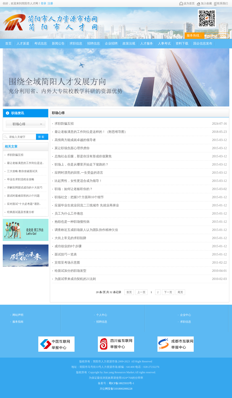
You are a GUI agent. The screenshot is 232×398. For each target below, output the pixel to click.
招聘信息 (93, 43)
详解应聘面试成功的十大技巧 (24, 187)
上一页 (141, 292)
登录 (43, 3)
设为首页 (187, 3)
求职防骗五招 (15, 154)
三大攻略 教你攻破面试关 (22, 171)
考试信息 (40, 43)
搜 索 (41, 136)
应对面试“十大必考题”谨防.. (24, 203)
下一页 (168, 292)
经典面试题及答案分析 (20, 212)
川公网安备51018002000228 (116, 388)
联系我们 (221, 3)
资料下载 (182, 43)
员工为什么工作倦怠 (69, 213)
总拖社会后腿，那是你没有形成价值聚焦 (83, 156)
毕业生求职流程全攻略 (20, 179)
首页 (8, 43)
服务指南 (17, 321)
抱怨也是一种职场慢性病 (72, 221)
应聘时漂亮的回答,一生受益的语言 (79, 172)
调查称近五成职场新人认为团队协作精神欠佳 (86, 230)
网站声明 (17, 314)
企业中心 (185, 314)
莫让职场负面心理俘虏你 (72, 148)
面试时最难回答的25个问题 (23, 195)
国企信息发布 (202, 43)
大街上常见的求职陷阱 (70, 238)
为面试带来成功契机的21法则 (75, 279)
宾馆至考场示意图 (67, 262)
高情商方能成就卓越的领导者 (75, 140)
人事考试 (164, 43)
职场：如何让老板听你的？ (74, 189)
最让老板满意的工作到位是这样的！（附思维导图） (91, 131)
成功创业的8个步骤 (68, 246)
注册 (50, 3)
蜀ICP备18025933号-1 (121, 383)
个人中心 (101, 314)
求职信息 (76, 43)
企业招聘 (111, 43)
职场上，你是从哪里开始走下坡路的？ (82, 164)
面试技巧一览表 (66, 254)
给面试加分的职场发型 (70, 270)
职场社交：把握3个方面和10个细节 (79, 197)
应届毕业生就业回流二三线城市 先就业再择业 (87, 205)
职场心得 (19, 124)
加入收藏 (204, 3)
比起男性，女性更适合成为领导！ (78, 181)
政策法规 (129, 43)
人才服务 (146, 43)
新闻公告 (58, 43)
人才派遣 (23, 43)
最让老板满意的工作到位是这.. (25, 163)
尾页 (180, 292)
